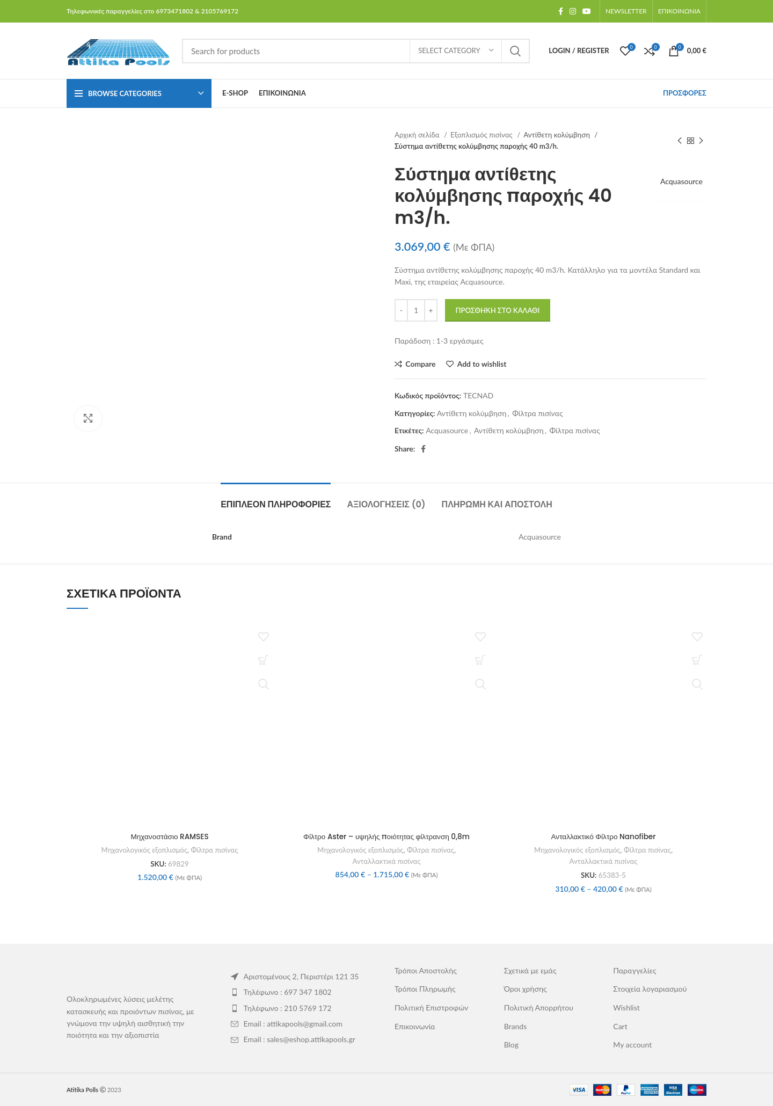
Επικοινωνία (415, 1025)
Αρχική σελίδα (418, 134)
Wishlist (626, 1007)
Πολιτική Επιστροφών (431, 1007)
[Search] (356, 51)
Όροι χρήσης (525, 988)
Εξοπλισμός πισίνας (482, 134)
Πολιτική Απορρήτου (538, 1007)
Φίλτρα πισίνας (537, 413)
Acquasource (680, 181)
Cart (620, 1025)
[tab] (276, 499)
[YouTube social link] (586, 11)
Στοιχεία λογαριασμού (650, 988)
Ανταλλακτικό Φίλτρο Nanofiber (604, 836)
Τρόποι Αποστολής (426, 969)
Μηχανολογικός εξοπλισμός (144, 849)
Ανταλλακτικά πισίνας (386, 860)
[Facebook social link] (560, 11)
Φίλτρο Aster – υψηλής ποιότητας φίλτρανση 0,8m (386, 836)
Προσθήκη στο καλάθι (498, 310)
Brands (515, 1025)
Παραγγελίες (634, 969)
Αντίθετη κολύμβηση (557, 134)
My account (632, 1044)
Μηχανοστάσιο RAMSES (169, 836)
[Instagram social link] (572, 11)
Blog (511, 1044)
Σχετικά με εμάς (530, 969)
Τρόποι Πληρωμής (425, 988)
